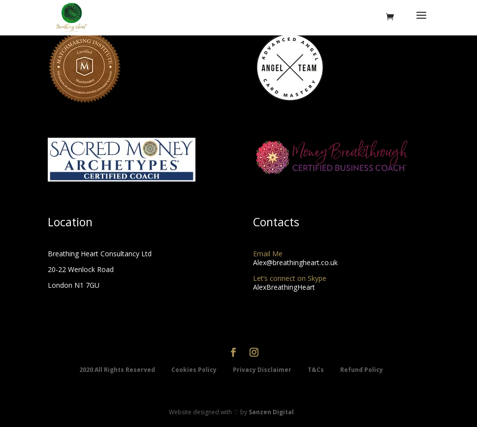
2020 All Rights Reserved (118, 370)
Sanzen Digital (271, 412)
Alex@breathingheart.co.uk (295, 262)
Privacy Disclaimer (263, 370)
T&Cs (316, 370)
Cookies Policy (194, 370)
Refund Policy (361, 370)
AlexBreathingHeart (284, 287)
